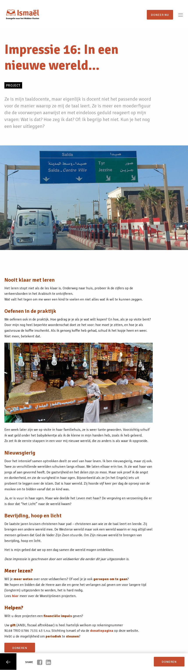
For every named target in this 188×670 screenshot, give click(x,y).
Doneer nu (160, 15)
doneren (19, 648)
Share (29, 662)
